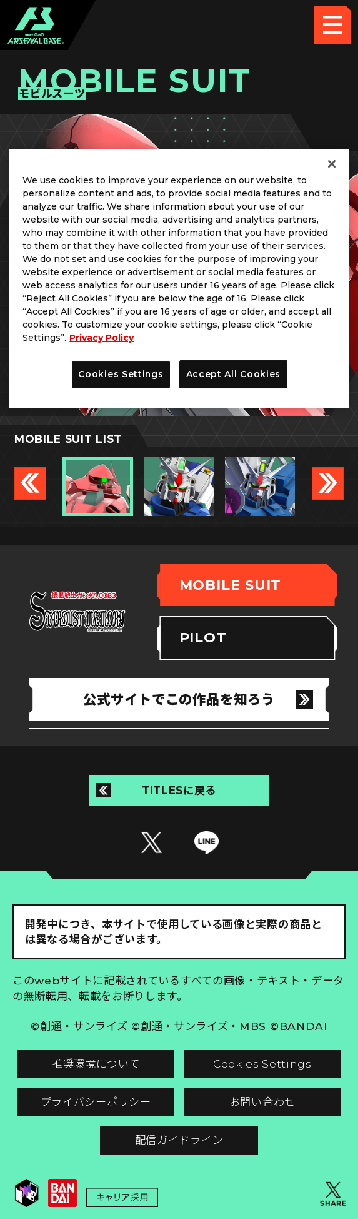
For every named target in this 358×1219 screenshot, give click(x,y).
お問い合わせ (262, 1101)
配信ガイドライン (179, 1139)
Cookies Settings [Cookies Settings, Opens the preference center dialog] (120, 374)
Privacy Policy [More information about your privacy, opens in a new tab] (101, 337)
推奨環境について (96, 1063)
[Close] (332, 164)
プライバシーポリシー (96, 1101)
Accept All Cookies (233, 374)
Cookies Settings (262, 1063)
